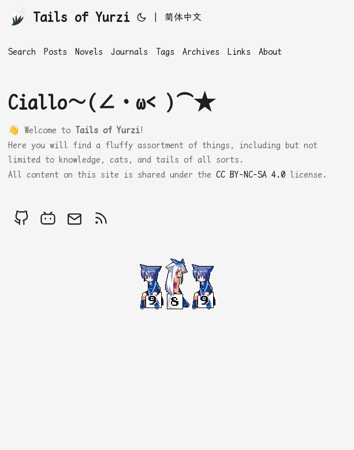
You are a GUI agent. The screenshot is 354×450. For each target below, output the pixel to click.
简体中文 (183, 17)
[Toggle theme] (141, 17)
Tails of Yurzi (69, 16)
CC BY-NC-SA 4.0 (250, 174)
